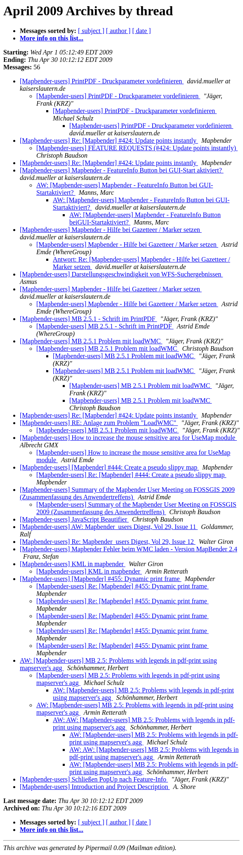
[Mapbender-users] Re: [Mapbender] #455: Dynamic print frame (122, 586)
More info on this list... (51, 38)
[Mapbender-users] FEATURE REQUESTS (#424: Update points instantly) (137, 147)
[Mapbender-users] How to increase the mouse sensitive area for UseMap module (128, 437)
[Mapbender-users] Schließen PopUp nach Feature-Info (94, 779)
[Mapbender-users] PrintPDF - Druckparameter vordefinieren (102, 81)
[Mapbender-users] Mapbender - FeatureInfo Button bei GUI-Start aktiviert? (122, 170)
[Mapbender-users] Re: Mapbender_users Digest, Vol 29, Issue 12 (108, 541)
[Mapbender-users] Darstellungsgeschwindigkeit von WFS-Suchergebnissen (121, 274)
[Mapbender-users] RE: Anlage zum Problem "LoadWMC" (99, 422)
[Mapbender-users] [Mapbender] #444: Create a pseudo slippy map (109, 467)
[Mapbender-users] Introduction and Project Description (95, 786)
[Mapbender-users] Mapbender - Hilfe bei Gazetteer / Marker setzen (111, 229)
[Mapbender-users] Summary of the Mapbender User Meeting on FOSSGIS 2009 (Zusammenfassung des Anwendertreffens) (127, 493)
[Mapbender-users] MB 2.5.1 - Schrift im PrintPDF (88, 318)
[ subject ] (91, 30)
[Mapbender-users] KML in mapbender (72, 563)
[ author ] (118, 30)
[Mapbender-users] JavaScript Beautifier (74, 519)
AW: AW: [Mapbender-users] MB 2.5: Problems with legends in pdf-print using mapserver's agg (154, 753)
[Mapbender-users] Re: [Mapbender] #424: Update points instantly (109, 140)
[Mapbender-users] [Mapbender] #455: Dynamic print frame (101, 578)
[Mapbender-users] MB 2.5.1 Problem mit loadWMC (91, 341)
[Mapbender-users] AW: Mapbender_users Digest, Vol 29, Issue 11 (109, 526)
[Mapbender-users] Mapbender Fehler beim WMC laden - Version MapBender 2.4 (128, 549)
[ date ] (141, 30)
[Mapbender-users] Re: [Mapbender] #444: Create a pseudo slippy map (131, 474)
